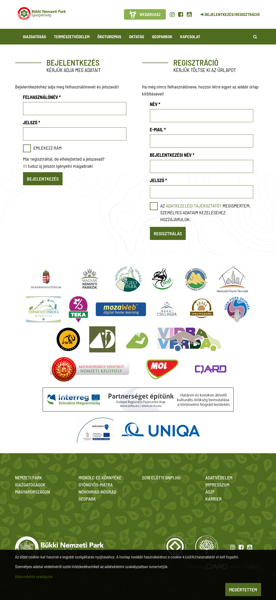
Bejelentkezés (43, 179)
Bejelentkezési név (172, 155)
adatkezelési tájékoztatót (194, 206)
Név (155, 104)
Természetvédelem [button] (71, 36)
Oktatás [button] (136, 36)
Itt (25, 166)
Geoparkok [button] (162, 36)
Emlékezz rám (47, 148)
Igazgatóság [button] (34, 36)
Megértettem (243, 589)
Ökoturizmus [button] (109, 36)
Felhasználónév (42, 97)
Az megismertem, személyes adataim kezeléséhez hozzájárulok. (205, 212)
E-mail (158, 129)
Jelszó (31, 122)
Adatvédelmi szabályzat (34, 576)
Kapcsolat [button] (190, 36)
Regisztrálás (168, 233)
